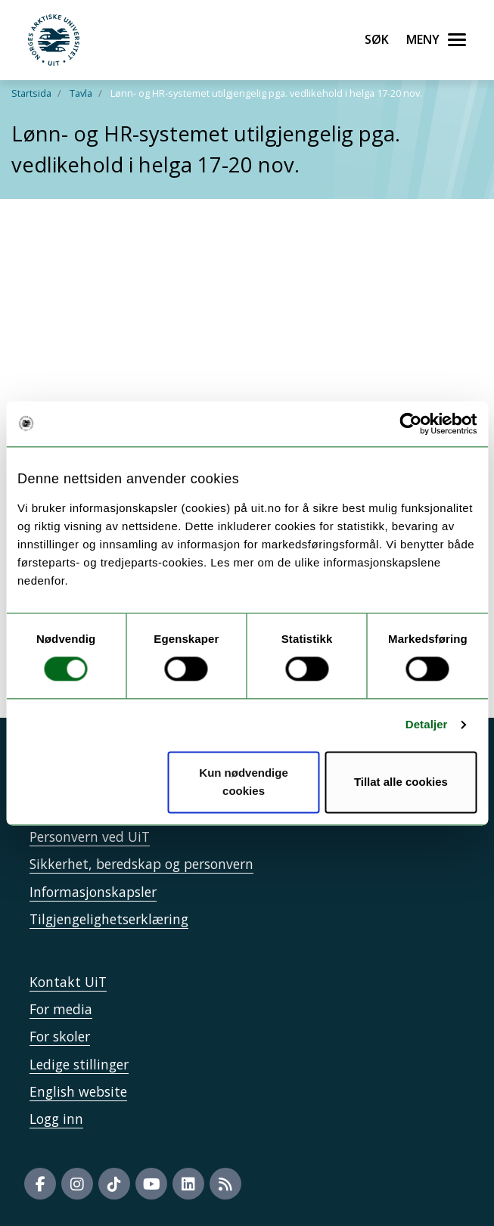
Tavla (81, 93)
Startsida (31, 93)
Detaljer (426, 725)
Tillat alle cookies (401, 781)
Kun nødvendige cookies (243, 781)
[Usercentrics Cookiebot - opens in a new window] (410, 423)
